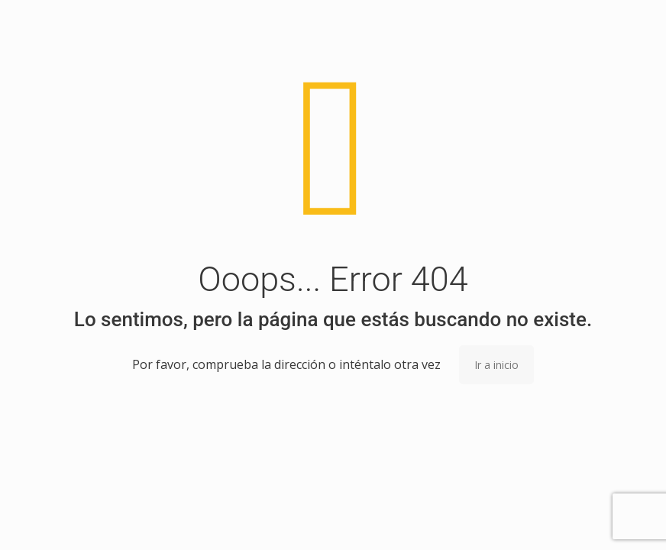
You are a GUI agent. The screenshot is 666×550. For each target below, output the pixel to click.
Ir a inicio (496, 365)
